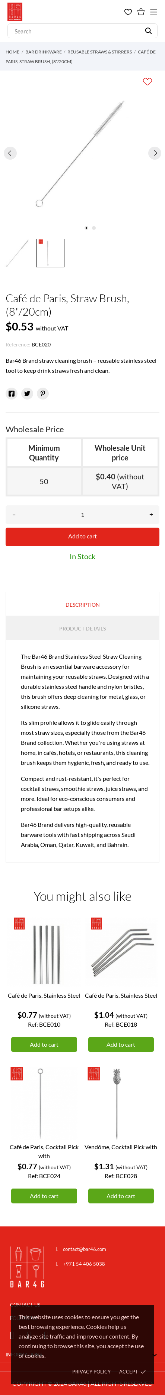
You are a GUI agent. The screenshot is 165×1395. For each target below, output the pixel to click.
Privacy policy (91, 1372)
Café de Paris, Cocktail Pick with (44, 1151)
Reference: (18, 344)
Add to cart (82, 536)
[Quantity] (82, 514)
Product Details (82, 628)
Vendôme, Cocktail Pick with (121, 1146)
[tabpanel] (82, 153)
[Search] (82, 30)
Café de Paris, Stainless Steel (44, 995)
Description (83, 605)
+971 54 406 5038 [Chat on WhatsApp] (84, 1264)
